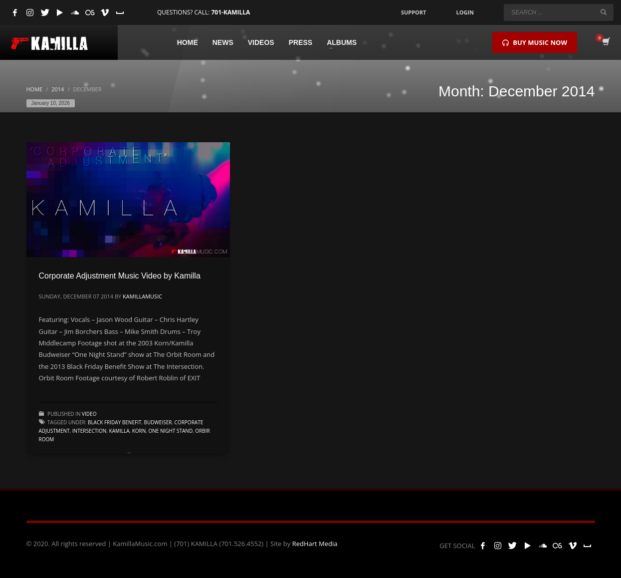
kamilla (119, 430)
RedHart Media (315, 543)
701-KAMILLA (230, 12)
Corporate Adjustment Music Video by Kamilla (120, 276)
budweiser (158, 422)
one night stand (171, 430)
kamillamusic (142, 296)
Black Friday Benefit (114, 422)
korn (139, 430)
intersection (89, 430)
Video (89, 413)
